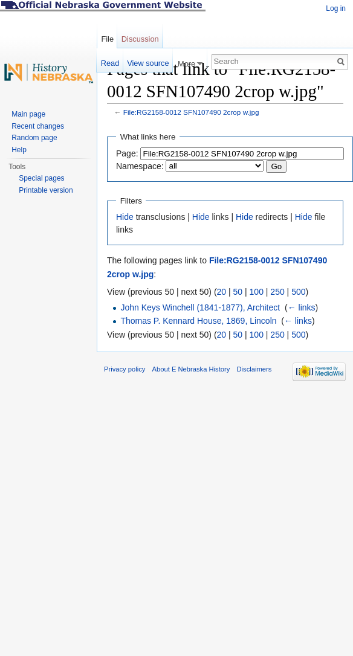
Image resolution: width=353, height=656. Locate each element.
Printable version (46, 190)
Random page (34, 137)
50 (238, 292)
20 (222, 292)
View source (148, 63)
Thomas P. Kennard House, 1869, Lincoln (198, 321)
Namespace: (140, 166)
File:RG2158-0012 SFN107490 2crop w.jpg (191, 112)
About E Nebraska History (191, 369)
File (107, 38)
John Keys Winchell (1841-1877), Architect (200, 307)
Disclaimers (253, 369)
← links (302, 307)
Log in (336, 8)
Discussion (140, 38)
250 (277, 292)
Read (110, 63)
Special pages (41, 178)
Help (19, 150)
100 (257, 292)
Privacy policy (124, 369)
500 (298, 292)
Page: (127, 153)
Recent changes (37, 126)
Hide (125, 217)
